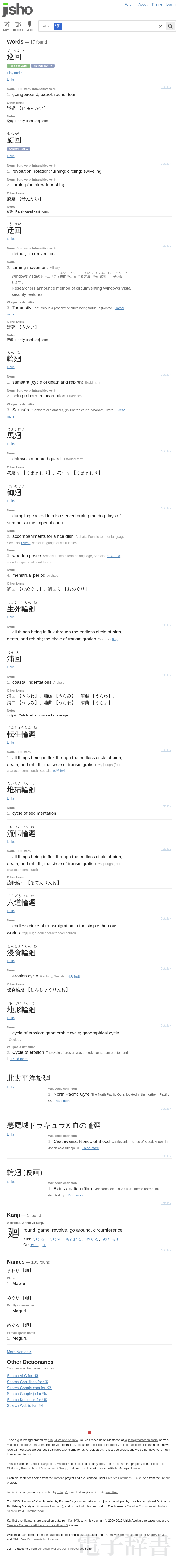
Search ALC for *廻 (22, 1376)
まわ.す (55, 1238)
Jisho (17, 10)
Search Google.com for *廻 (29, 1388)
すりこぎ (113, 556)
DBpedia (54, 1534)
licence (135, 1468)
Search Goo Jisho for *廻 (27, 1382)
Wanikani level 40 (43, 65)
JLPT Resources (73, 1548)
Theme (157, 4)
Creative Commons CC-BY (123, 1478)
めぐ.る (92, 1238)
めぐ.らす (111, 1238)
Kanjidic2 (47, 1464)
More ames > (19, 1352)
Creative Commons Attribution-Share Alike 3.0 (37, 1525)
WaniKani (112, 1492)
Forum (129, 4)
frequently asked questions (123, 1444)
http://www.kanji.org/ (48, 1506)
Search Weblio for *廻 (25, 1406)
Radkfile (79, 1464)
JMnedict (61, 1464)
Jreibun (166, 1478)
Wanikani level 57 (18, 149)
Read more (19, 1059)
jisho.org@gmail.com (31, 1444)
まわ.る (38, 1238)
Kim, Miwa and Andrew (63, 1440)
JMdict (35, 1464)
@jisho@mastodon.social (141, 1440)
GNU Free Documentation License (36, 1539)
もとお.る (74, 1238)
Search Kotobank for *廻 (27, 1400)
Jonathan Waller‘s (49, 1548)
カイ (34, 1244)
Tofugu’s (62, 1492)
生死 (115, 639)
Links (11, 79)
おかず (25, 543)
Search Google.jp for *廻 (27, 1394)
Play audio (14, 73)
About (143, 4)
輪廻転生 (59, 771)
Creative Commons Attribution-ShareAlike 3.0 (136, 1534)
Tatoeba (59, 1478)
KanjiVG (73, 1520)
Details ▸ (166, 87)
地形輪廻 (73, 976)
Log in (171, 4)
